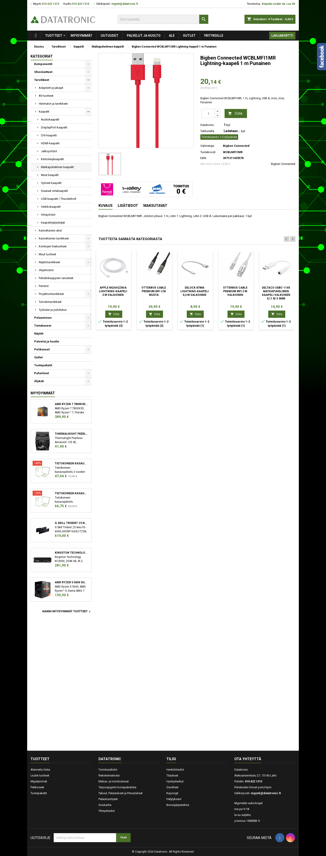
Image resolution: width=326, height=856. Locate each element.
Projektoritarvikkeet (51, 294)
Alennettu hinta (40, 769)
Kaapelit (44, 111)
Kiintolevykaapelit (52, 159)
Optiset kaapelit (51, 183)
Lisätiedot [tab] (128, 205)
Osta (235, 113)
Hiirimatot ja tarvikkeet (53, 103)
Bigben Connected (283, 164)
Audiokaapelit (50, 119)
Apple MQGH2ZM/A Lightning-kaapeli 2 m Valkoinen (113, 291)
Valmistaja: (207, 145)
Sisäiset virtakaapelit (54, 191)
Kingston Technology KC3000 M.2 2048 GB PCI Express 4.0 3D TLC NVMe (71, 552)
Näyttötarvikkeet (49, 262)
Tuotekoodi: (208, 152)
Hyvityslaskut (175, 781)
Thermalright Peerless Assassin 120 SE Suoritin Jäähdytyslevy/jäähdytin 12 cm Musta (71, 433)
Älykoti (39, 381)
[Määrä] (208, 113)
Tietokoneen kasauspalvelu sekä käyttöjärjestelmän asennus (71, 493)
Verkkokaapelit (51, 206)
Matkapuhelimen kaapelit (57, 167)
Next (292, 239)
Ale (172, 35)
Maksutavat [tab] (155, 205)
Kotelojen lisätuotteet (53, 246)
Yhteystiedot (106, 811)
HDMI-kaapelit (50, 143)
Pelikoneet (42, 349)
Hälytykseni (173, 799)
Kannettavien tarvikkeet (54, 238)
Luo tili (290, 3)
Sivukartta (104, 805)
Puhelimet (41, 373)
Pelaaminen (43, 317)
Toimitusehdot (107, 769)
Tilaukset (172, 775)
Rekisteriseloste (109, 775)
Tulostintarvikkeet (50, 302)
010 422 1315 (50, 3)
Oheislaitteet (43, 72)
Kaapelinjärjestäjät (53, 222)
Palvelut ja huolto (144, 35)
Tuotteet (53, 35)
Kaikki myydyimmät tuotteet (67, 612)
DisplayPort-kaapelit (54, 127)
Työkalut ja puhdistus (53, 309)
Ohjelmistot (46, 270)
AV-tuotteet (46, 95)
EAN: (203, 158)
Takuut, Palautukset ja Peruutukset (120, 793)
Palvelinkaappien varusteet (56, 278)
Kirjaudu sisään (271, 3)
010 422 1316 (80, 3)
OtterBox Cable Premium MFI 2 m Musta (153, 291)
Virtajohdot (48, 214)
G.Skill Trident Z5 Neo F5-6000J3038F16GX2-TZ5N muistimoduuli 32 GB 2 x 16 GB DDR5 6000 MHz (71, 523)
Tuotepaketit (43, 365)
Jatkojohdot (49, 151)
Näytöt (38, 333)
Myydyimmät (81, 35)
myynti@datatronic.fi (124, 3)
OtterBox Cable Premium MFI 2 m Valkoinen (235, 291)
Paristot (44, 286)
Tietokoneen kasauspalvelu (71, 463)
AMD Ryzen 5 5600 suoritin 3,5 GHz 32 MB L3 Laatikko (71, 582)
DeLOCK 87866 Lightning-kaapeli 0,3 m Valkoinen (194, 291)
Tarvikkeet (41, 80)
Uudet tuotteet (40, 775)
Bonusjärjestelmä (177, 805)
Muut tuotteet (47, 254)
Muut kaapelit (50, 175)
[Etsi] (163, 19)
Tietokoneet (42, 325)
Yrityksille (213, 35)
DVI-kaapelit (49, 135)
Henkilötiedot (175, 769)
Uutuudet (109, 35)
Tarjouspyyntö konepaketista (117, 787)
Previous (286, 239)
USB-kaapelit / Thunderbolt (58, 198)
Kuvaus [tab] (105, 205)
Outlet (189, 35)
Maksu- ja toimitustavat (113, 781)
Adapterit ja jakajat (51, 87)
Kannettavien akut (50, 230)
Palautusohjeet (108, 799)
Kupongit (172, 793)
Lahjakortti (282, 35)
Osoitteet (172, 787)
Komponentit (43, 64)
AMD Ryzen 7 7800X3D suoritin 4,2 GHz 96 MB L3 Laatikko (71, 404)
